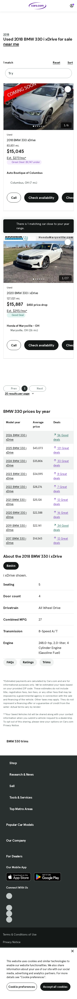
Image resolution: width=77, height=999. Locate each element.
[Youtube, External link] (9, 908)
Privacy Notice (12, 942)
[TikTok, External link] (9, 896)
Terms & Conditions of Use (20, 934)
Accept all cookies (55, 987)
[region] (38, 973)
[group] (38, 106)
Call (14, 198)
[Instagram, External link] (9, 914)
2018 (6, 34)
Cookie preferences (21, 987)
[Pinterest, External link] (9, 920)
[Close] (72, 951)
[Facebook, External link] (9, 902)
